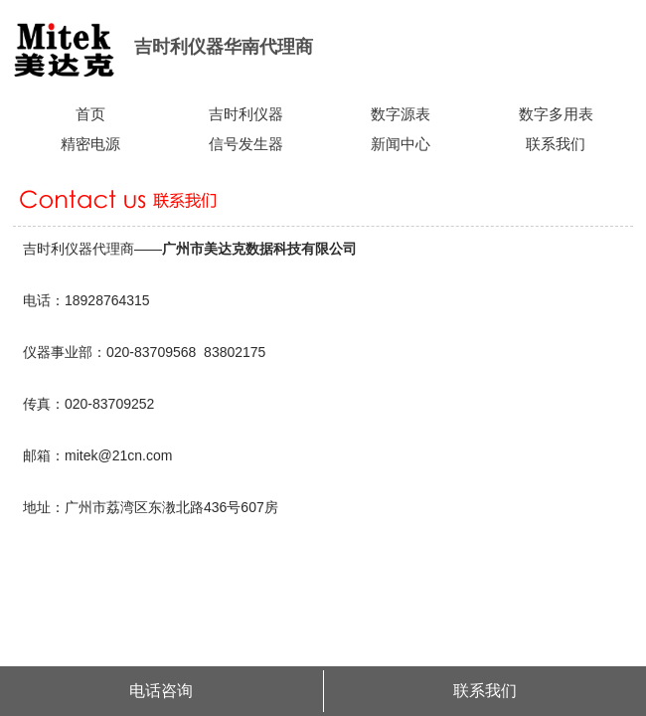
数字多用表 (556, 114)
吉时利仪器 (246, 114)
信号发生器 (246, 144)
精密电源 (90, 144)
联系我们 (555, 144)
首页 (90, 114)
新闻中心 (400, 144)
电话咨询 (161, 690)
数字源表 (400, 114)
